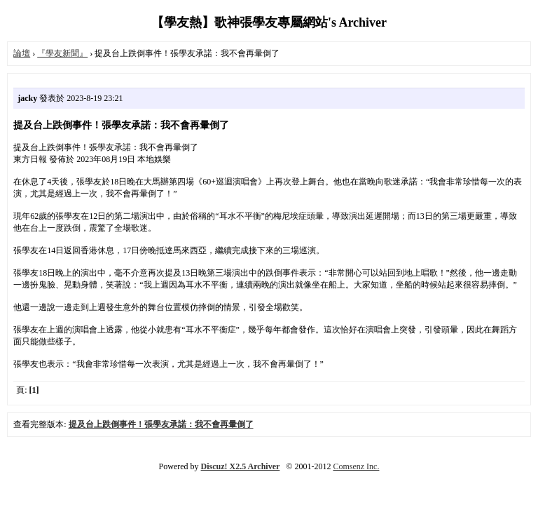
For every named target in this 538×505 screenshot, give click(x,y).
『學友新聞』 (62, 53)
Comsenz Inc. (356, 466)
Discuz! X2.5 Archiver (240, 466)
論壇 (21, 53)
